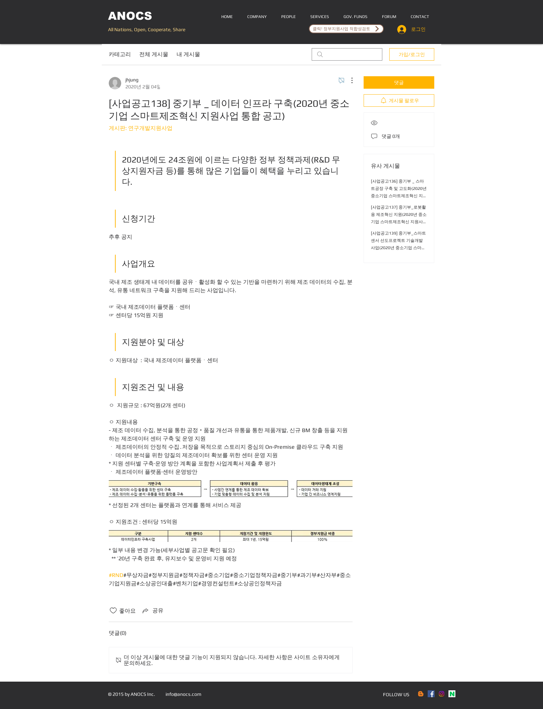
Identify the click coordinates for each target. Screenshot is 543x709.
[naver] (451, 693)
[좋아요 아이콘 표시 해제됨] (113, 610)
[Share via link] (152, 610)
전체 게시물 (153, 54)
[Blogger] (420, 693)
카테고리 (120, 54)
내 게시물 (188, 54)
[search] (347, 54)
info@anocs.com (183, 694)
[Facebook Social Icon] (431, 693)
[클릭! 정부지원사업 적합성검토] (346, 28)
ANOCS (130, 16)
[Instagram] (441, 693)
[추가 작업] (348, 80)
